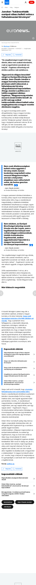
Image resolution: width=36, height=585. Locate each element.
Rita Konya (7, 46)
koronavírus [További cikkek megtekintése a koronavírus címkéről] (8, 502)
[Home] (2, 7)
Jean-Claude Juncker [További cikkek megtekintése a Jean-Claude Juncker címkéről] (25, 502)
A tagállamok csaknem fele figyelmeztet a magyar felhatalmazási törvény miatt (17, 375)
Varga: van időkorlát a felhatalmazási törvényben (15, 361)
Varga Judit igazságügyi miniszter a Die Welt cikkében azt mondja (18, 318)
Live (31, 2)
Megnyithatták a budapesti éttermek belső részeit (15, 478)
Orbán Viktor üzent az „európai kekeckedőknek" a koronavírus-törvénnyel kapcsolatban (14, 382)
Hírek (6, 7)
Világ (11, 7)
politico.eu (10, 464)
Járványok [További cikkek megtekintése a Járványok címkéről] (7, 506)
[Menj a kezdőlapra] (7, 2)
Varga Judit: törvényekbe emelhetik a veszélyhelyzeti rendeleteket (15, 368)
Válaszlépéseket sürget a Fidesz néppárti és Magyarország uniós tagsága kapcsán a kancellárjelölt (17, 354)
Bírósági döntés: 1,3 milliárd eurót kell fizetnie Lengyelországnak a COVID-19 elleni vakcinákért (16, 493)
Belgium (17, 7)
